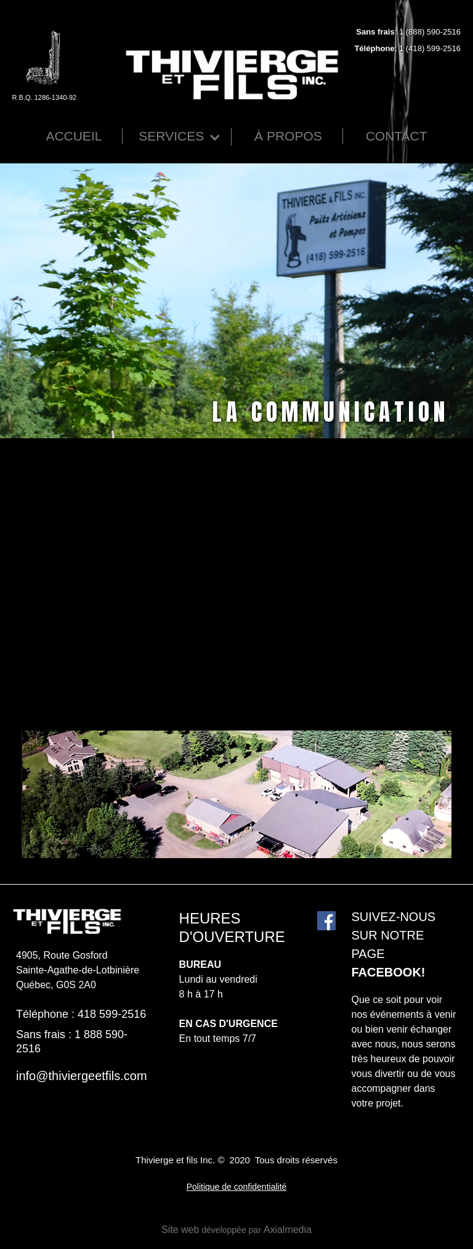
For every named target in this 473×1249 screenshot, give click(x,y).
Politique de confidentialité (237, 1187)
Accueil (74, 136)
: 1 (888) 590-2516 (408, 31)
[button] (178, 136)
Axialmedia (288, 1229)
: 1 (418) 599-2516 (407, 48)
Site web (180, 1229)
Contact (396, 136)
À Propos (288, 136)
